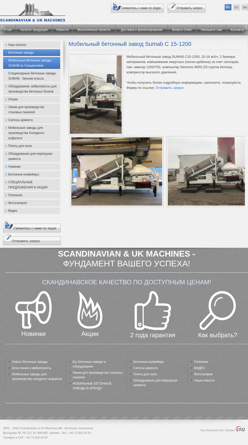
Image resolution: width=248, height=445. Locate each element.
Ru (228, 7)
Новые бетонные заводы (30, 362)
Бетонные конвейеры (23, 174)
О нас (8, 30)
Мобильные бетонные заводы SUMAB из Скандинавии (29, 63)
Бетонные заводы (21, 52)
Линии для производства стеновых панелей (26, 109)
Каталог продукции (34, 30)
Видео (12, 211)
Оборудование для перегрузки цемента (30, 156)
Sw (245, 7)
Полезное (15, 195)
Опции (13, 99)
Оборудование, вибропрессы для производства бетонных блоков (32, 88)
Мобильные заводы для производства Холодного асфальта (26, 133)
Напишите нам (211, 30)
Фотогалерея (17, 203)
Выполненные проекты (94, 30)
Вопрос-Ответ (182, 30)
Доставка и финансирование (141, 30)
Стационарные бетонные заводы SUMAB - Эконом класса (32, 76)
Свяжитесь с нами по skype (141, 8)
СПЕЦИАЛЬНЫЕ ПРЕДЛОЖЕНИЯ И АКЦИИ (27, 184)
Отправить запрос (170, 88)
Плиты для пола (20, 146)
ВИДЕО (199, 368)
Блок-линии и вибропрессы (31, 368)
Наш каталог (17, 45)
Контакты (237, 30)
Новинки (14, 166)
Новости (62, 30)
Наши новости (204, 380)
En (236, 7)
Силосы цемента (20, 120)
